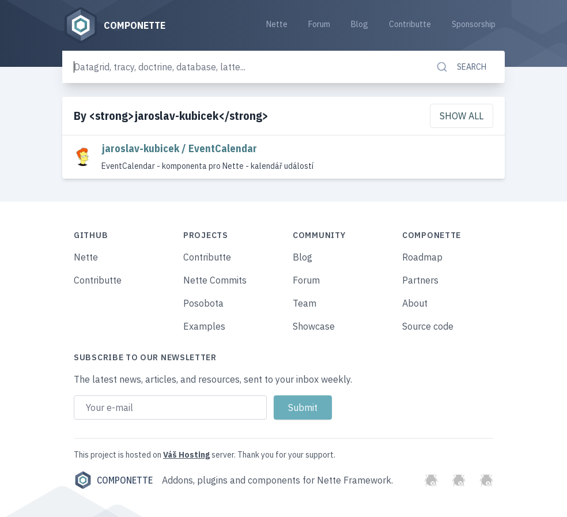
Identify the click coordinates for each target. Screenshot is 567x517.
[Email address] (170, 407)
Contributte (410, 24)
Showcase (314, 326)
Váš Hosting (186, 455)
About (415, 303)
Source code (427, 326)
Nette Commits (215, 280)
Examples (204, 326)
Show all (461, 116)
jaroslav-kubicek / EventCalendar (179, 148)
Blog (359, 24)
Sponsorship (474, 24)
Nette (277, 24)
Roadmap (422, 257)
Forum (319, 24)
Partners (420, 280)
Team (304, 303)
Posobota (203, 303)
